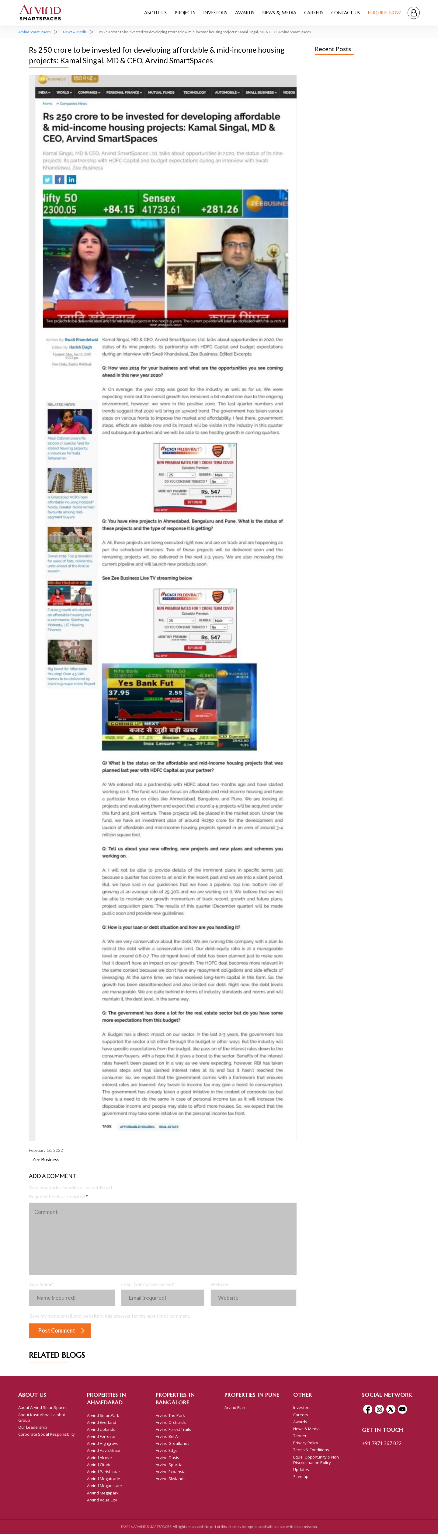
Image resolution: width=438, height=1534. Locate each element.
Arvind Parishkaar (103, 1471)
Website (219, 1284)
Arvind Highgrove (103, 1443)
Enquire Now (384, 13)
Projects (185, 13)
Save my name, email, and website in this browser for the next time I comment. (110, 1316)
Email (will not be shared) (148, 1284)
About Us (155, 13)
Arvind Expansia (171, 1471)
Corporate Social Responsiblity (46, 1434)
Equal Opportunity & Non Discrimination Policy (316, 1459)
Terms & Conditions (311, 1449)
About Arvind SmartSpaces (43, 1407)
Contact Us (345, 13)
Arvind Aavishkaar (104, 1450)
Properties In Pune (251, 1394)
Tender (300, 1435)
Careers (313, 13)
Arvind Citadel (100, 1464)
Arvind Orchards (171, 1422)
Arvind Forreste (101, 1436)
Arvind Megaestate (104, 1485)
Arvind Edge (167, 1450)
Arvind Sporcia (169, 1464)
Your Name (41, 1284)
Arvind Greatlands (172, 1443)
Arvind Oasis (167, 1457)
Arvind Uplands (101, 1429)
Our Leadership (32, 1427)
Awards (244, 13)
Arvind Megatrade (103, 1478)
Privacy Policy (305, 1442)
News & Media (279, 13)
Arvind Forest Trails (173, 1429)
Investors (215, 13)
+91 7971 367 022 (381, 1443)
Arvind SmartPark (103, 1415)
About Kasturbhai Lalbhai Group (41, 1417)
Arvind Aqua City (102, 1500)
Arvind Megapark (103, 1493)
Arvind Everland (101, 1422)
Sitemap (300, 1476)
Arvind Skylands (171, 1478)
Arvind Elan (234, 1407)
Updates (301, 1469)
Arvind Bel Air (168, 1436)
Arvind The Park (170, 1415)
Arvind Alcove (99, 1457)
